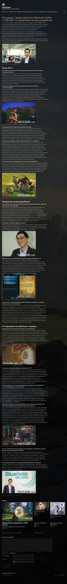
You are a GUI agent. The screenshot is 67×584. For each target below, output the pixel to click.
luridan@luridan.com (7, 580)
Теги (37, 11)
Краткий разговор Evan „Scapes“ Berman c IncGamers (12, 538)
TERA (11, 500)
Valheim (11, 11)
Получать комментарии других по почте (24, 567)
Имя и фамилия (5, 561)
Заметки (30, 11)
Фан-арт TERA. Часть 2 (55, 521)
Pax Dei (7, 11)
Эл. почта (4, 564)
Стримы (19, 11)
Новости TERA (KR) (18, 500)
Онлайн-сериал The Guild (38, 538)
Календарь (43, 11)
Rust (15, 11)
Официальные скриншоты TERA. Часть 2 (15, 529)
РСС (15, 578)
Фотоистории (24, 11)
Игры (3, 11)
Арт (34, 11)
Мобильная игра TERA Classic (39, 517)
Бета (14, 500)
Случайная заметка (52, 11)
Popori (8, 500)
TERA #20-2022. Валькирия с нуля (40, 529)
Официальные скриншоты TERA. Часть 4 (56, 529)
